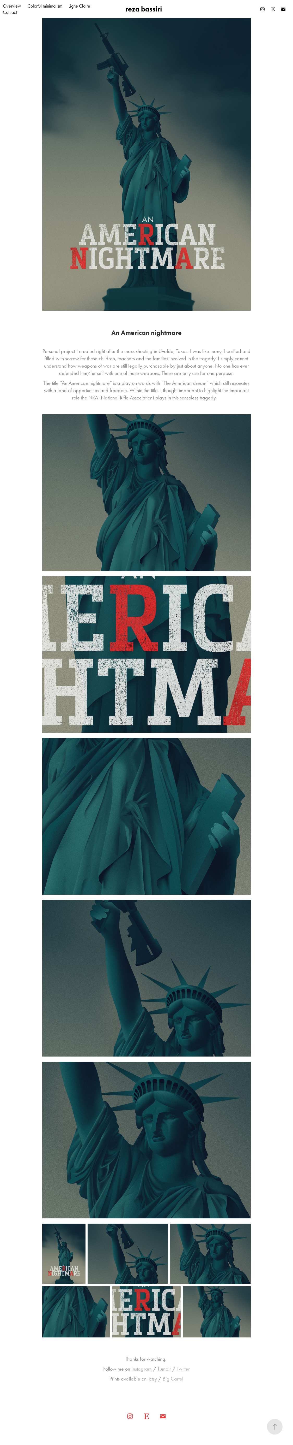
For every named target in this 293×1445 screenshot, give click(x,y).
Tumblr (164, 1369)
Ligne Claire (79, 6)
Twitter (183, 1369)
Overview (12, 6)
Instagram (141, 1369)
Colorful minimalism (44, 6)
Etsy (153, 1379)
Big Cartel (173, 1379)
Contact (10, 12)
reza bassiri (143, 9)
